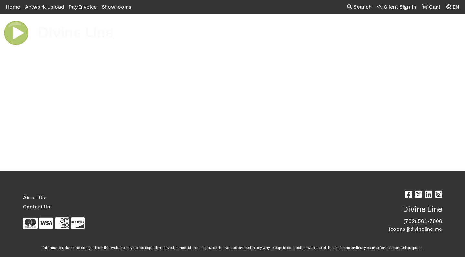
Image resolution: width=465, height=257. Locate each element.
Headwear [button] (294, 28)
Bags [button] (208, 28)
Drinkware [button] (238, 28)
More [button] (428, 28)
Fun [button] (266, 28)
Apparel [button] (151, 28)
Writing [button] (402, 28)
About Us (34, 198)
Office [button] (352, 28)
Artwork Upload (44, 7)
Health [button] (326, 28)
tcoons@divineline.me (415, 229)
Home (13, 7)
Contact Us (36, 207)
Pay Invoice (83, 7)
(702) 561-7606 (423, 221)
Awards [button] (181, 28)
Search (359, 7)
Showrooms (117, 7)
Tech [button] (376, 28)
